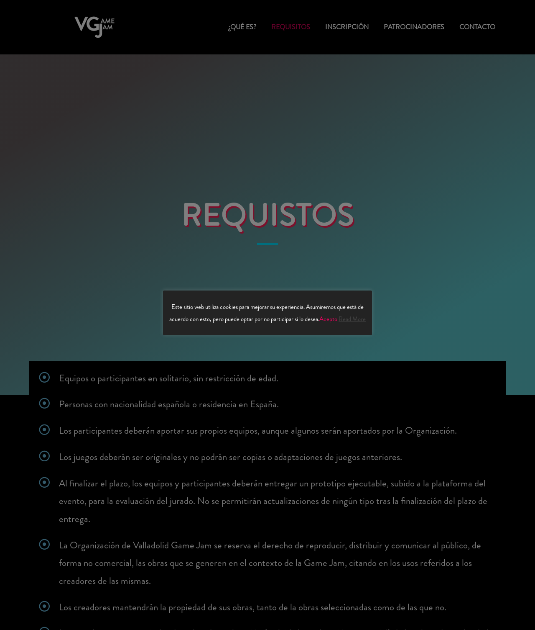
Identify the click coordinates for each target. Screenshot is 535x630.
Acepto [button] (328, 319)
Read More (352, 319)
